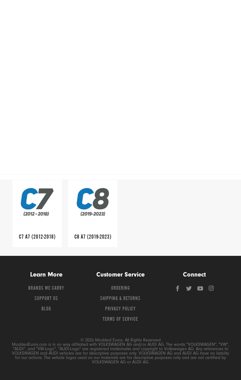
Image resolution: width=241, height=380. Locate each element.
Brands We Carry (46, 288)
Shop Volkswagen (31, 34)
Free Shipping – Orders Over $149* (120, 80)
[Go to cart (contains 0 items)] (222, 12)
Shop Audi (95, 34)
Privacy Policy (120, 309)
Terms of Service (120, 319)
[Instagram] (211, 290)
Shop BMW (160, 34)
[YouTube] (200, 290)
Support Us (46, 298)
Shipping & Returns (120, 298)
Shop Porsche (31, 51)
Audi (115, 93)
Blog (46, 309)
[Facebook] (178, 290)
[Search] (152, 12)
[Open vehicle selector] (225, 67)
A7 (128, 93)
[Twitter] (189, 290)
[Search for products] (108, 12)
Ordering (120, 288)
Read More (215, 130)
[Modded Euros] (39, 12)
